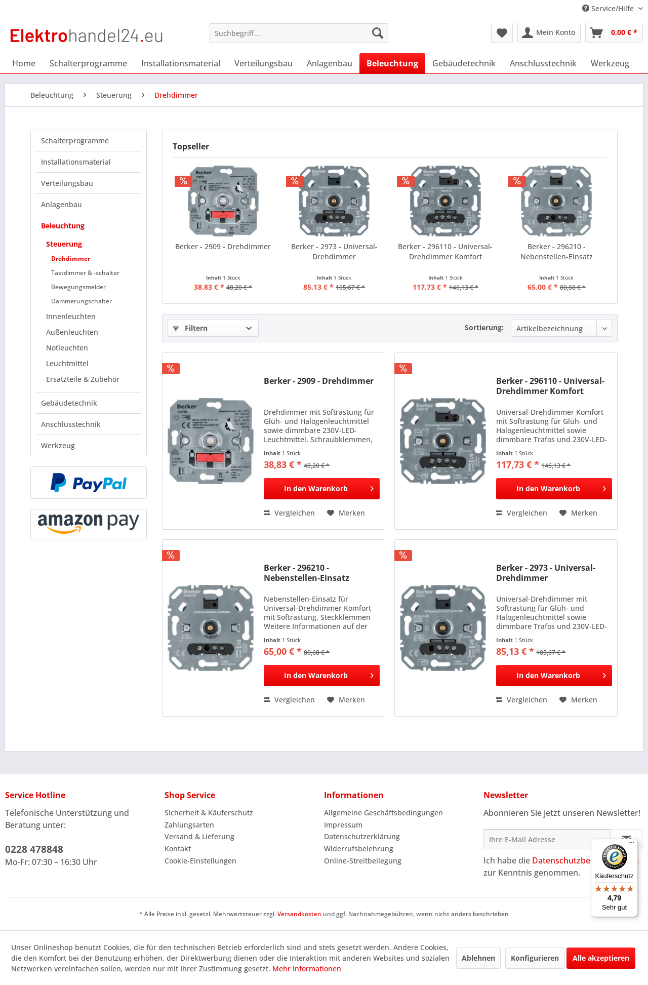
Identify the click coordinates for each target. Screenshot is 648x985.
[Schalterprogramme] (88, 63)
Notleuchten (67, 347)
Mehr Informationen (306, 968)
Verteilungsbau (67, 183)
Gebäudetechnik (69, 403)
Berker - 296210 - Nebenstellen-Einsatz (556, 251)
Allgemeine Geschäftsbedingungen (383, 812)
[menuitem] (299, 33)
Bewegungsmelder (78, 287)
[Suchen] (377, 33)
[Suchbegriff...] (299, 33)
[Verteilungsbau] (263, 63)
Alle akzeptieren (601, 958)
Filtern (190, 328)
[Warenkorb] (614, 33)
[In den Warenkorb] (322, 488)
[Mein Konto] (549, 33)
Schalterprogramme (75, 140)
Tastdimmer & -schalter (85, 272)
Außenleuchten (72, 332)
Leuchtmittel (67, 363)
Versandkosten (299, 914)
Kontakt (178, 848)
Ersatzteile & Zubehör (82, 379)
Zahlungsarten (189, 825)
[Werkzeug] (610, 63)
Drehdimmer (70, 258)
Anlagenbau (61, 204)
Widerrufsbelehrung (358, 848)
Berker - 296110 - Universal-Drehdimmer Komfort (445, 251)
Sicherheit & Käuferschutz (209, 812)
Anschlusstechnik (71, 424)
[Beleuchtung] (392, 63)
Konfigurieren (535, 958)
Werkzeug (58, 445)
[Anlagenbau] (329, 63)
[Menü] (632, 845)
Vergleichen (289, 513)
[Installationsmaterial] (180, 63)
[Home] (24, 63)
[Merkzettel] (502, 33)
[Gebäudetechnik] (464, 63)
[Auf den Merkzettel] (346, 513)
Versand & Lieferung (199, 836)
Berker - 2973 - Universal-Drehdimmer (334, 251)
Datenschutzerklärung (362, 836)
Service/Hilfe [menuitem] (609, 8)
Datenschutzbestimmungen (585, 860)
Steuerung (64, 244)
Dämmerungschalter (81, 301)
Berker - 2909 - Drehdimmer (223, 246)
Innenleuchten (71, 316)
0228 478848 (34, 849)
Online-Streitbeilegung (362, 860)
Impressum (343, 825)
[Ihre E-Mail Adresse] (547, 839)
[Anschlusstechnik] (543, 63)
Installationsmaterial (76, 162)
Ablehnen (478, 958)
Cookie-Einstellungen (200, 860)
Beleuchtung (63, 225)
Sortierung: (484, 327)
